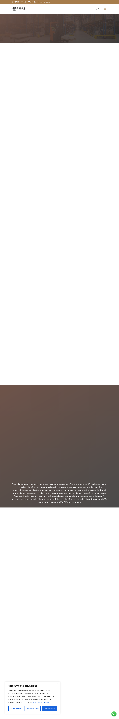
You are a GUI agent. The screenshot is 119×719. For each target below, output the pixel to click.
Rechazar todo (32, 708)
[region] (32, 698)
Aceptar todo (49, 708)
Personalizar (15, 708)
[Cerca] (57, 683)
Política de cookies (41, 702)
